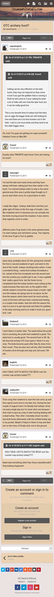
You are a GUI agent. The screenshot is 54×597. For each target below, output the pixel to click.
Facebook (17, 587)
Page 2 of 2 (27, 38)
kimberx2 (14, 321)
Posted (18, 49)
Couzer (13, 145)
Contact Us (32, 582)
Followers (25, 549)
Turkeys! (34, 29)
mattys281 (14, 390)
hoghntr (13, 362)
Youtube (36, 587)
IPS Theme (22, 578)
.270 (12, 251)
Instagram (30, 587)
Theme (21, 582)
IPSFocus (32, 578)
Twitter (24, 587)
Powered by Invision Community (27, 593)
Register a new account (27, 521)
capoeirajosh (11, 29)
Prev (9, 38)
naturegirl (14, 173)
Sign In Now (27, 537)
